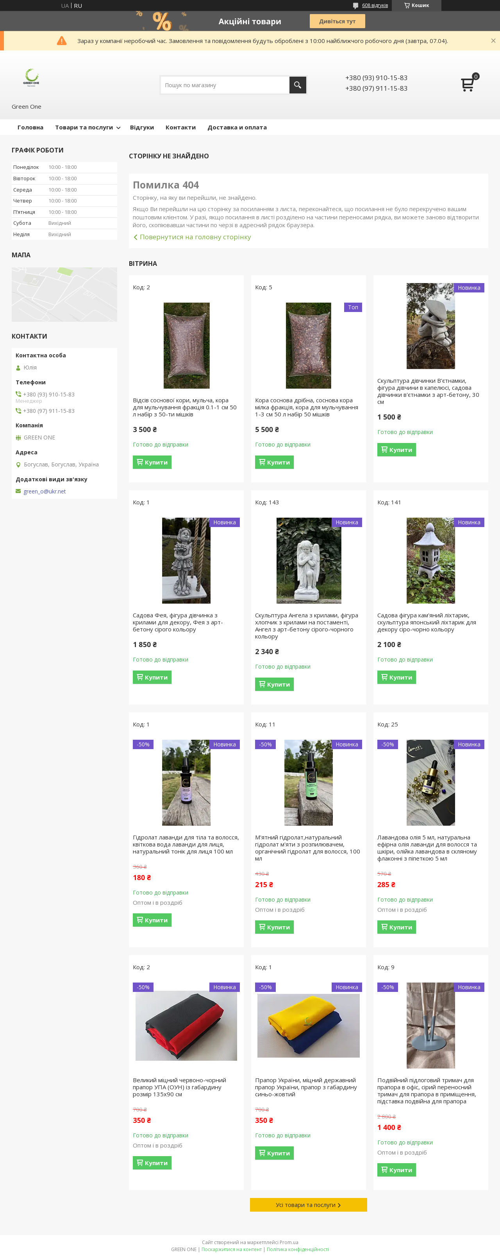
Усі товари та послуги (306, 1205)
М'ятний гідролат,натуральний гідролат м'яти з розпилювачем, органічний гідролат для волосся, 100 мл (307, 848)
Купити (156, 462)
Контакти (181, 127)
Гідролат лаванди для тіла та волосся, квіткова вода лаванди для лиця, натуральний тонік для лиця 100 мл (186, 844)
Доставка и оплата (237, 127)
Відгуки (142, 127)
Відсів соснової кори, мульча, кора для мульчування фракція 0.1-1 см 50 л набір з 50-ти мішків (185, 407)
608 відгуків (375, 5)
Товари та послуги (84, 127)
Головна (30, 127)
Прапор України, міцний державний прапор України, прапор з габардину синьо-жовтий (306, 1086)
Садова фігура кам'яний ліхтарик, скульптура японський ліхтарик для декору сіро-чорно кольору (426, 622)
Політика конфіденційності (298, 1249)
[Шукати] (297, 85)
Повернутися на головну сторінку (195, 236)
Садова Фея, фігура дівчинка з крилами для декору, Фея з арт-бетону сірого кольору (178, 622)
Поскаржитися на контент (232, 1249)
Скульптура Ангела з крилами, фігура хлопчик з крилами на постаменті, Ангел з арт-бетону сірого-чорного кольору (306, 625)
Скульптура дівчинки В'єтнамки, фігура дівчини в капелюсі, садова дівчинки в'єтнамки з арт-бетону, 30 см (428, 391)
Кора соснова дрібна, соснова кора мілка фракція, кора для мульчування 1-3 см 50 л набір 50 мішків (306, 407)
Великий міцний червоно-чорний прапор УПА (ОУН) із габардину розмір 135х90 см (179, 1086)
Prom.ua (289, 1242)
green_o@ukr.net (44, 491)
